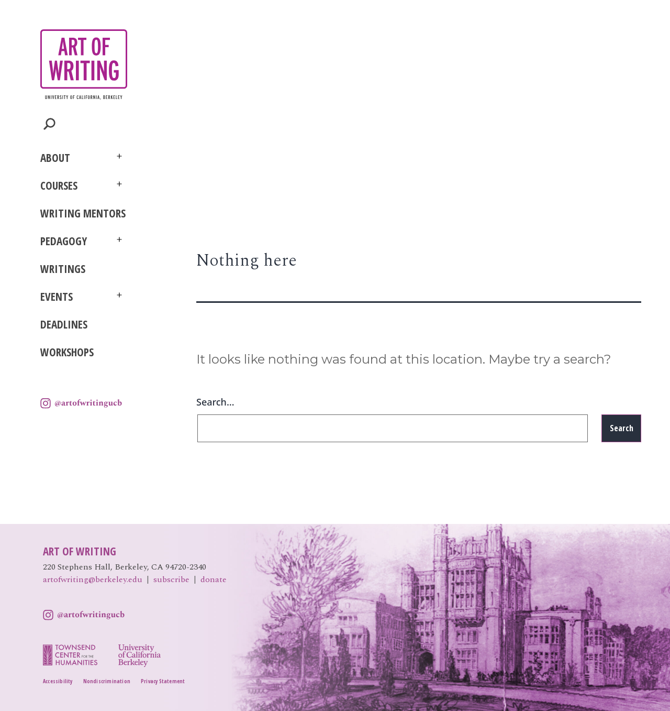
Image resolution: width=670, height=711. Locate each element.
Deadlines (63, 324)
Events (56, 296)
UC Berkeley (71, 431)
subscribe (171, 579)
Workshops (67, 352)
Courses (58, 185)
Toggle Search (49, 124)
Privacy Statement (163, 681)
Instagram (81, 403)
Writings (62, 268)
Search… (215, 402)
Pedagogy (63, 241)
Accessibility (58, 681)
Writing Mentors (83, 213)
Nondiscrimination (106, 681)
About (55, 157)
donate (213, 579)
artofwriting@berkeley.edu (92, 579)
